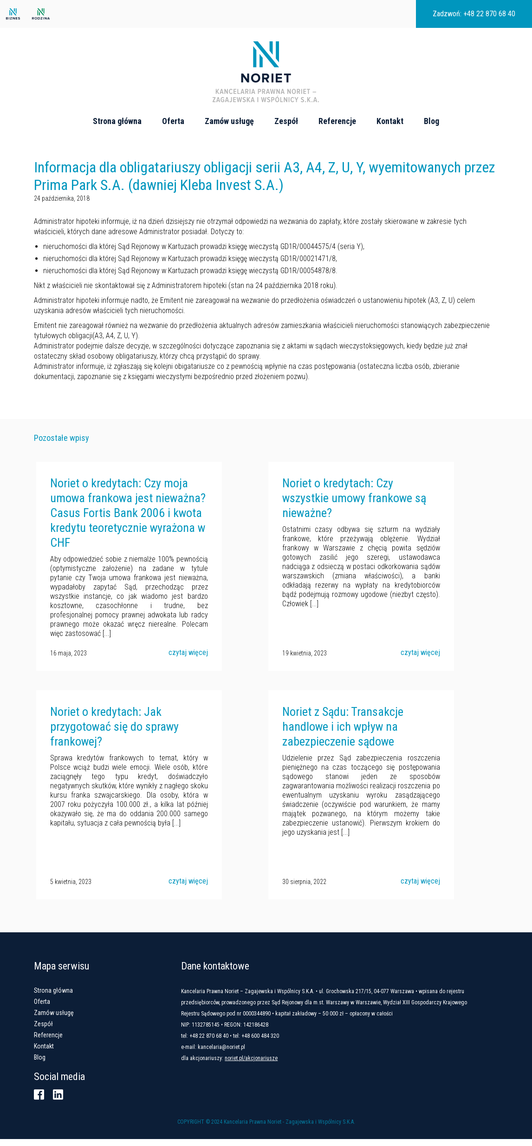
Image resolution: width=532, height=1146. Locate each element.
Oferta (173, 121)
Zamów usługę (229, 121)
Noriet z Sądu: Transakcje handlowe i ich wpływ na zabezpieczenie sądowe (340, 734)
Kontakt (389, 121)
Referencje (337, 121)
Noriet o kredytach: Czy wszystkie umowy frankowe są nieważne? (352, 506)
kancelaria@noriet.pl (236, 1054)
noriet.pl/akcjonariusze (266, 1065)
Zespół (286, 121)
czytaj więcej (186, 660)
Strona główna (117, 121)
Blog (431, 121)
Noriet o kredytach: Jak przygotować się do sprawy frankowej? (112, 734)
